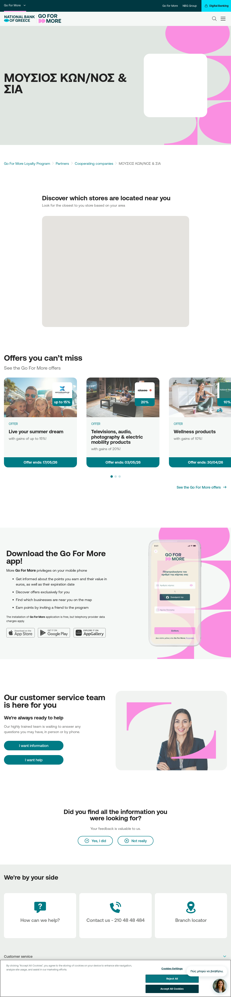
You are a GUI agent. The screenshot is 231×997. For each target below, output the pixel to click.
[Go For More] (48, 18)
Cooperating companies (94, 163)
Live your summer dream (36, 431)
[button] (111, 476)
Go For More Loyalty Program (27, 163)
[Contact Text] (115, 915)
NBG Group (190, 5)
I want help (34, 760)
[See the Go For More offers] (202, 487)
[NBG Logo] (19, 18)
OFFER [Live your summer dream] (13, 424)
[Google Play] (56, 630)
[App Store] (22, 630)
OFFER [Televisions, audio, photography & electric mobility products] (95, 424)
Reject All (172, 979)
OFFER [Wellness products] (178, 424)
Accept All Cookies (172, 989)
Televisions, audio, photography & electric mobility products (117, 437)
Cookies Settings (172, 969)
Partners (62, 163)
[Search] (214, 18)
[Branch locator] (191, 915)
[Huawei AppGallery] (91, 630)
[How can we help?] (40, 915)
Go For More (15, 5)
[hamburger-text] (223, 19)
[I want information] (33, 745)
